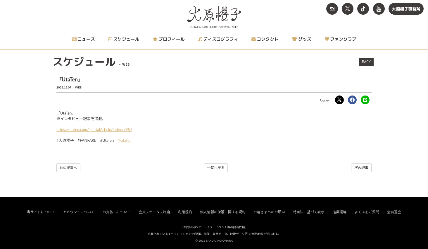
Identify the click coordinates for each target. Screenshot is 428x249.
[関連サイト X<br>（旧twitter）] (347, 9)
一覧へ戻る (216, 168)
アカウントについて (78, 212)
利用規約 (185, 212)
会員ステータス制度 (154, 212)
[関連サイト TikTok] (363, 9)
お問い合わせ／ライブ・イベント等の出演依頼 (214, 227)
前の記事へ (68, 168)
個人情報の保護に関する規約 (223, 212)
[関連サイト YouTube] (379, 9)
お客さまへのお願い (269, 212)
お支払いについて (117, 212)
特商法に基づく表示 (309, 212)
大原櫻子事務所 (406, 9)
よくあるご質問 (367, 212)
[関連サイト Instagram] (332, 9)
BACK (366, 61)
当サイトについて (41, 212)
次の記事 (361, 168)
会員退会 (394, 212)
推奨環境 (339, 212)
